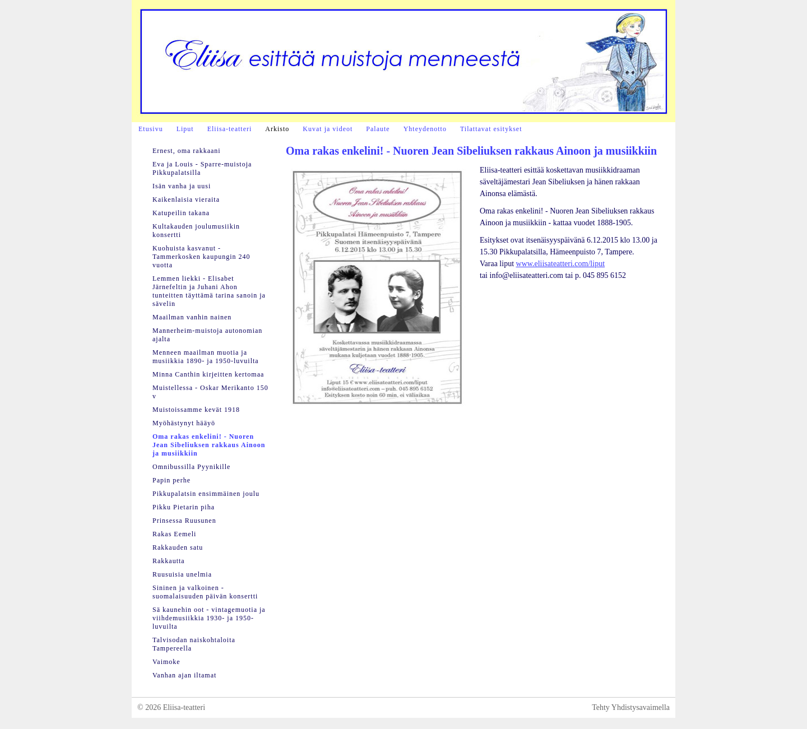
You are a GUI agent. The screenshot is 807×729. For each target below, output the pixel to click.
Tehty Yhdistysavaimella (631, 707)
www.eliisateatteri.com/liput (560, 263)
